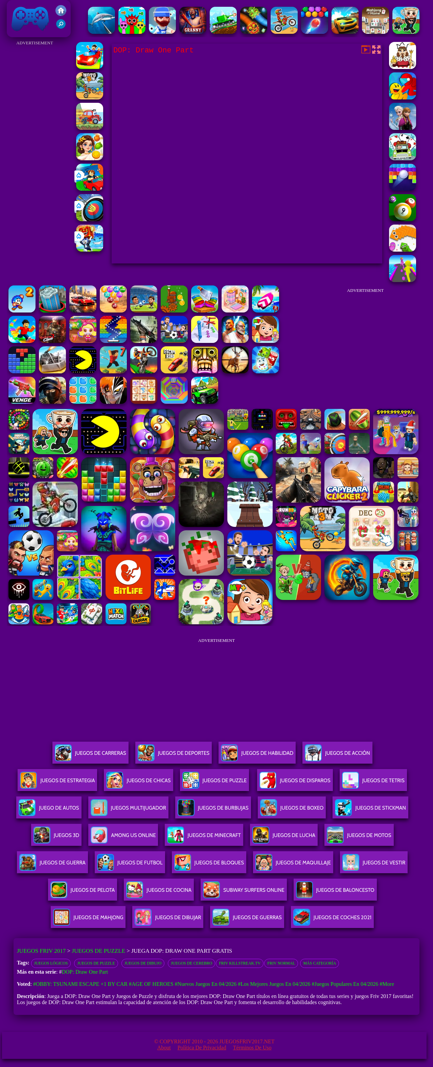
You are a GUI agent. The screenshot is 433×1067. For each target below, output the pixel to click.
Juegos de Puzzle (98, 951)
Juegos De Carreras (90, 755)
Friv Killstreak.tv (239, 963)
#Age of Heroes (151, 984)
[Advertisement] (35, 148)
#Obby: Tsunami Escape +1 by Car (80, 984)
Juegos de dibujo (142, 963)
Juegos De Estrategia (57, 783)
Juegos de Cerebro (191, 963)
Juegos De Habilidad (257, 755)
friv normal (281, 963)
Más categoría (319, 963)
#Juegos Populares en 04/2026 (345, 984)
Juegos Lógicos (51, 963)
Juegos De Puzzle (214, 783)
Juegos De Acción (337, 755)
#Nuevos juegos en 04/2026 (206, 984)
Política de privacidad (202, 1047)
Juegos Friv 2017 (30, 18)
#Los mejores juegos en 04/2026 (274, 984)
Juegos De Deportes (173, 755)
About (164, 1047)
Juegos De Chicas (138, 783)
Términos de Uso (252, 1047)
